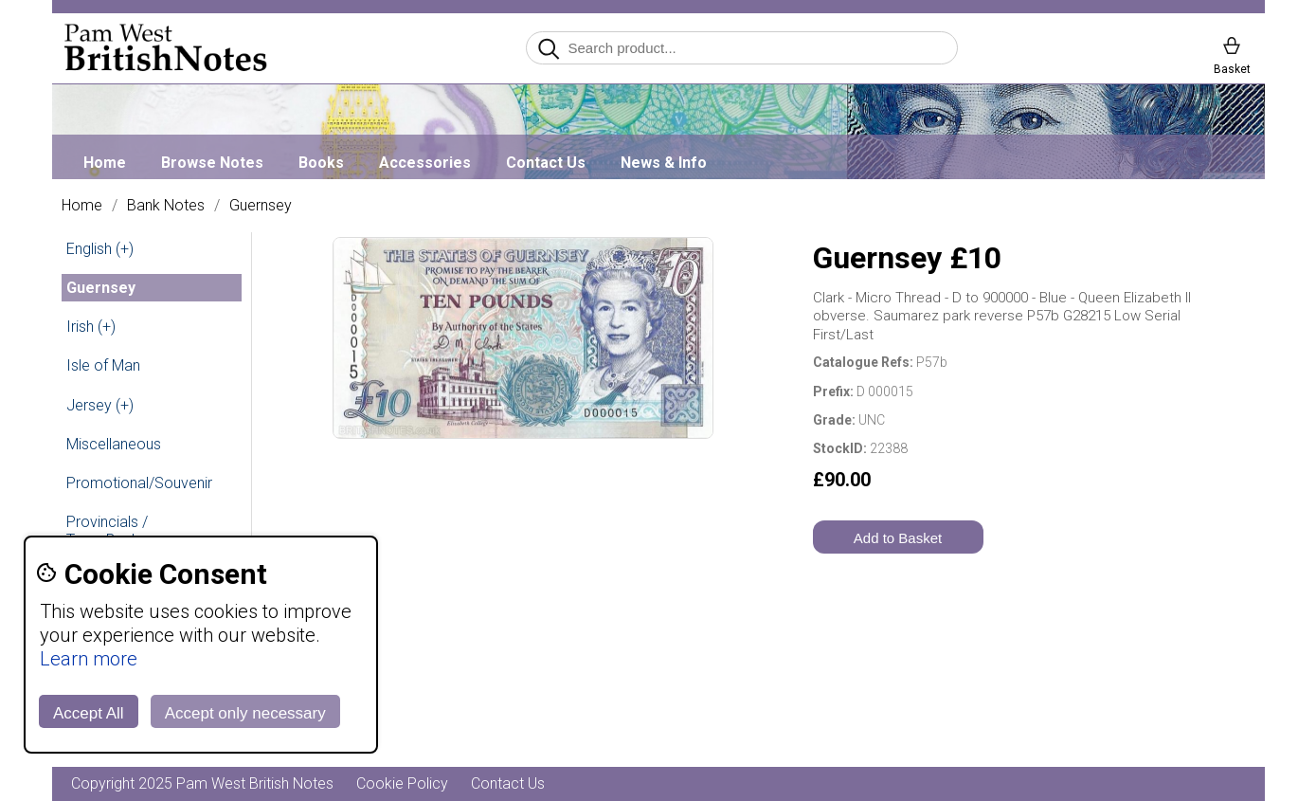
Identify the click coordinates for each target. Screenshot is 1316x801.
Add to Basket (898, 538)
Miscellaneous (113, 444)
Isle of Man (103, 365)
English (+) (100, 249)
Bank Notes (166, 205)
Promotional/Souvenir (139, 483)
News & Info (664, 163)
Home (104, 163)
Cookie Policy (402, 783)
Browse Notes (212, 163)
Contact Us (546, 163)
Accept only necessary (245, 713)
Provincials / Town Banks (107, 531)
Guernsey (260, 205)
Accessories (425, 163)
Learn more (88, 658)
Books (321, 163)
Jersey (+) (100, 405)
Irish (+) (91, 327)
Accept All (88, 713)
